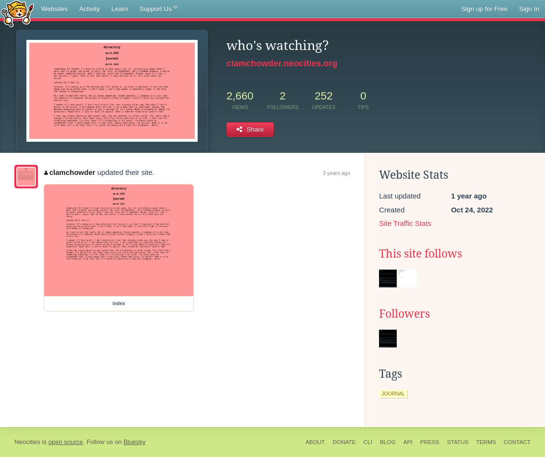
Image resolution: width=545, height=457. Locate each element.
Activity (89, 8)
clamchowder (69, 172)
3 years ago (336, 173)
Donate (343, 442)
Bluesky (134, 441)
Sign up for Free (484, 8)
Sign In (529, 8)
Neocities (27, 441)
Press (429, 442)
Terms (486, 442)
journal (393, 393)
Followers (404, 314)
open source (65, 441)
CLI (368, 442)
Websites (54, 8)
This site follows (420, 253)
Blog (388, 442)
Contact (517, 442)
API (408, 442)
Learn (119, 8)
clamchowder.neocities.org (281, 63)
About (315, 442)
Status (458, 442)
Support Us (159, 9)
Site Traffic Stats (405, 223)
